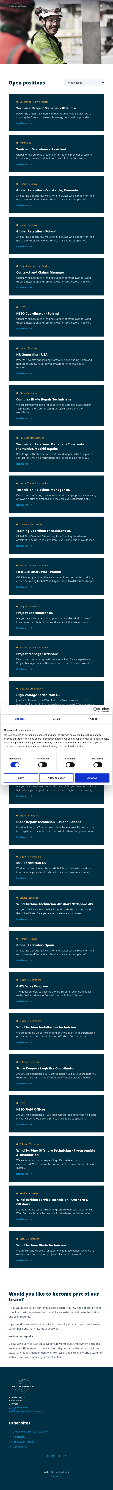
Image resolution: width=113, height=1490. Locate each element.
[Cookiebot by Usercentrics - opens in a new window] (95, 709)
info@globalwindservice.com (27, 1411)
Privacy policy (57, 1476)
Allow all (92, 778)
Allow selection (56, 778)
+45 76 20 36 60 (20, 1408)
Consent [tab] (20, 718)
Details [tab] (57, 718)
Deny (21, 778)
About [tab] (93, 718)
